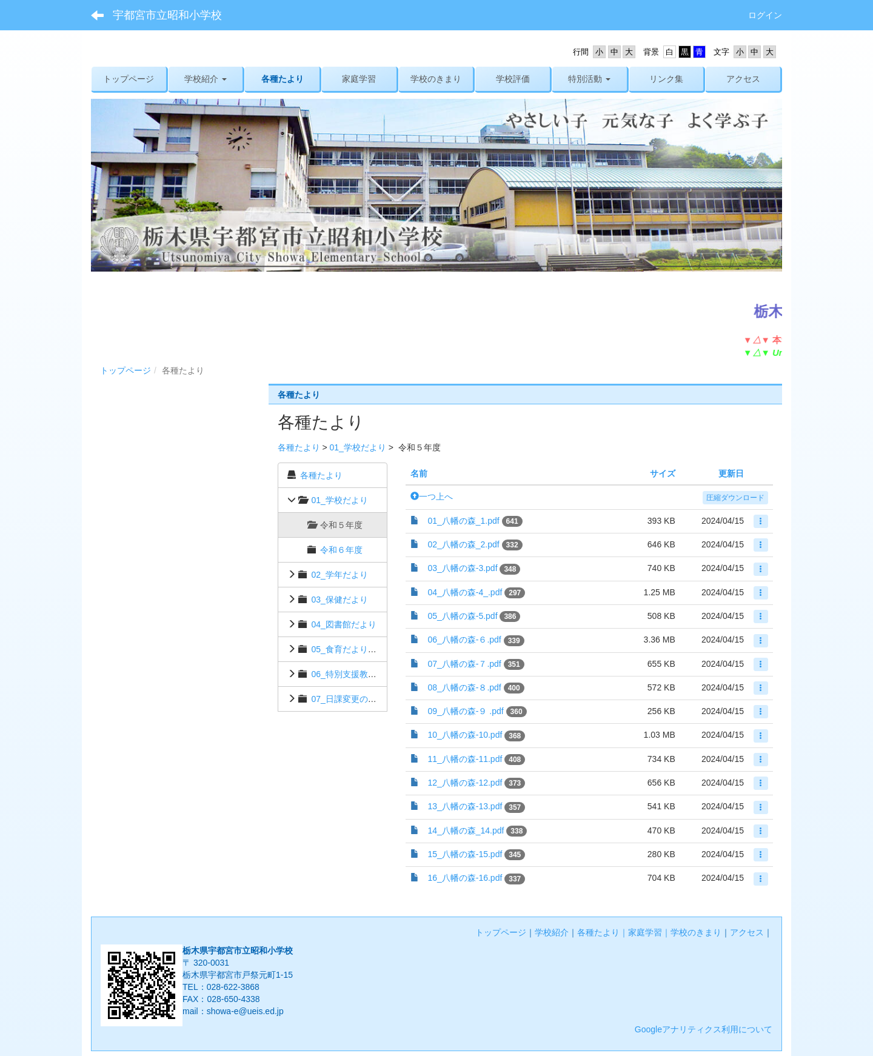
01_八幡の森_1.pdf (463, 521)
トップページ (125, 370)
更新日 (731, 473)
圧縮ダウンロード (735, 497)
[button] (206, 79)
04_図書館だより (343, 624)
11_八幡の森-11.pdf (464, 759)
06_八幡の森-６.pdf (464, 639)
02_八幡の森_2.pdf (463, 544)
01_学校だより (357, 447)
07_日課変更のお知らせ (356, 699)
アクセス (747, 932)
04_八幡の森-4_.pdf (464, 592)
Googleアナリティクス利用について (703, 1029)
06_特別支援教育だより (356, 674)
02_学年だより (339, 575)
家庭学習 (645, 932)
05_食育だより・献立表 (356, 649)
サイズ (662, 473)
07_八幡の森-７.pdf (464, 664)
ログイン (765, 15)
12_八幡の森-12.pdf (464, 782)
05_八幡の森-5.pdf (462, 616)
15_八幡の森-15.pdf (464, 854)
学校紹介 (552, 932)
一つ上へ (431, 496)
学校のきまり (696, 932)
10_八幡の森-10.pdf (464, 735)
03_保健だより (339, 599)
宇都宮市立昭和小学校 (167, 15)
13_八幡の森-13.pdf (464, 806)
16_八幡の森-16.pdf (464, 878)
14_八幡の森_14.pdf (465, 830)
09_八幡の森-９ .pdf (465, 711)
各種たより (299, 447)
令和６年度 (341, 550)
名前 (418, 473)
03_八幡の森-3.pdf (462, 568)
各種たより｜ (602, 932)
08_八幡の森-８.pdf (464, 687)
